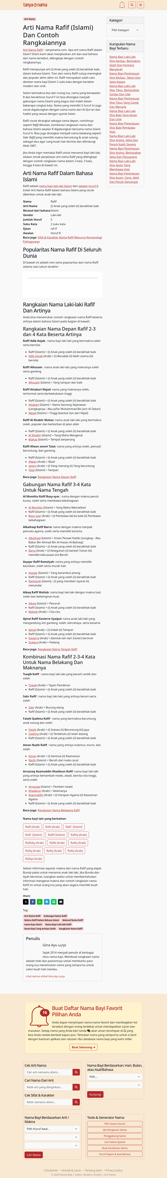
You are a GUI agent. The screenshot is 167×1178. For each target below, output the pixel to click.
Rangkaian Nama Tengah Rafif (57, 649)
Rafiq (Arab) (78, 843)
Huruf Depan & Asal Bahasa (114, 1154)
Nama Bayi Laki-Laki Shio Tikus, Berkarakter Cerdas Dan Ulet (124, 90)
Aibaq (32, 603)
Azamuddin (36, 795)
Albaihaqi (35, 538)
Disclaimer (51, 1170)
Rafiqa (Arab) (33, 859)
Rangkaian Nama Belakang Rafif (59, 810)
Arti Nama (29, 19)
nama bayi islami (33, 924)
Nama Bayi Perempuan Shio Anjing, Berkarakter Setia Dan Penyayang (125, 153)
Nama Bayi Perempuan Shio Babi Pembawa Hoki (124, 128)
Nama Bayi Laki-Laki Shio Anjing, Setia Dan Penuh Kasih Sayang (123, 140)
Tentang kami (93, 1170)
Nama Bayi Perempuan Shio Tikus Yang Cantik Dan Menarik (124, 103)
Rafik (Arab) (57, 843)
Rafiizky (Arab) (34, 843)
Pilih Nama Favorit (114, 1123)
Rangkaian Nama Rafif (70, 928)
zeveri (32, 466)
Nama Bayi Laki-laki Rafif (58, 924)
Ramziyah (35, 581)
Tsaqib (33, 685)
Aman (32, 756)
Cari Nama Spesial (115, 1142)
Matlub (33, 612)
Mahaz (33, 439)
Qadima (34, 734)
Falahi (32, 730)
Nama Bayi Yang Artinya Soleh (40, 928)
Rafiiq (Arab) (79, 835)
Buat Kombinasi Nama (115, 1148)
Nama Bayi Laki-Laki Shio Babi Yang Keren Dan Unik (123, 115)
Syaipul (33, 642)
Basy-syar (35, 516)
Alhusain (34, 382)
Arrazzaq (34, 787)
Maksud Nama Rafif (72, 920)
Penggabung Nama (115, 1136)
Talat (32, 470)
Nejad (32, 413)
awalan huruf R (88, 186)
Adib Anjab (36, 356)
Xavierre (34, 638)
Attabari (34, 405)
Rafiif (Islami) (56, 835)
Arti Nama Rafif (33, 50)
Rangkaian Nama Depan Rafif (57, 477)
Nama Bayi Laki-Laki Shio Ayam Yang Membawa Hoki (122, 165)
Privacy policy (114, 1170)
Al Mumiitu (36, 507)
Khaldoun (35, 791)
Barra (32, 551)
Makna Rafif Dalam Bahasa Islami (41, 920)
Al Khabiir (35, 435)
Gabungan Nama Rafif (55, 916)
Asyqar (33, 573)
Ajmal (32, 630)
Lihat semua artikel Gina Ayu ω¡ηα (45, 976)
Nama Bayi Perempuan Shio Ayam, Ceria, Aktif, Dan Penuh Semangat (124, 178)
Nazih (32, 760)
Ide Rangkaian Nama (115, 1129)
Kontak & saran (71, 1170)
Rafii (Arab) (32, 827)
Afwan (33, 462)
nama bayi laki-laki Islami (55, 186)
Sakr (31, 707)
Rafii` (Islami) (74, 827)
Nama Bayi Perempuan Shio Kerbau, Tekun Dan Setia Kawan (125, 78)
